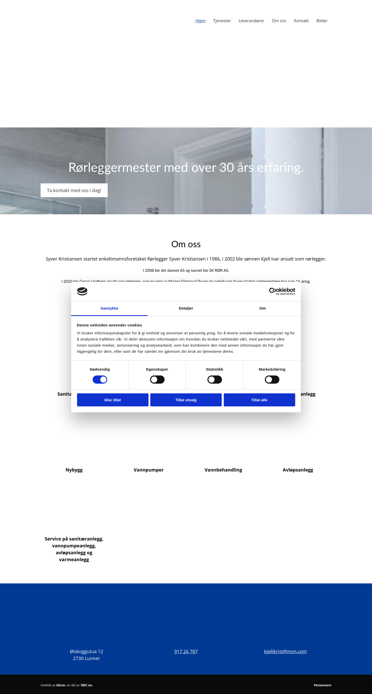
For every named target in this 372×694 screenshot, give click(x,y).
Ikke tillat (112, 400)
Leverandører (251, 20)
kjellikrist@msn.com (285, 651)
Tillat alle (259, 400)
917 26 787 (186, 651)
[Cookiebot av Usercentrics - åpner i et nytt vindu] (273, 291)
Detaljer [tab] (186, 308)
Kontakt (301, 20)
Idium (60, 685)
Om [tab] (262, 308)
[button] (74, 190)
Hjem (200, 20)
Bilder (322, 20)
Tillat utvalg (185, 400)
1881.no (86, 685)
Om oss (279, 20)
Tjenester (222, 20)
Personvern (322, 685)
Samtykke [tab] (110, 308)
